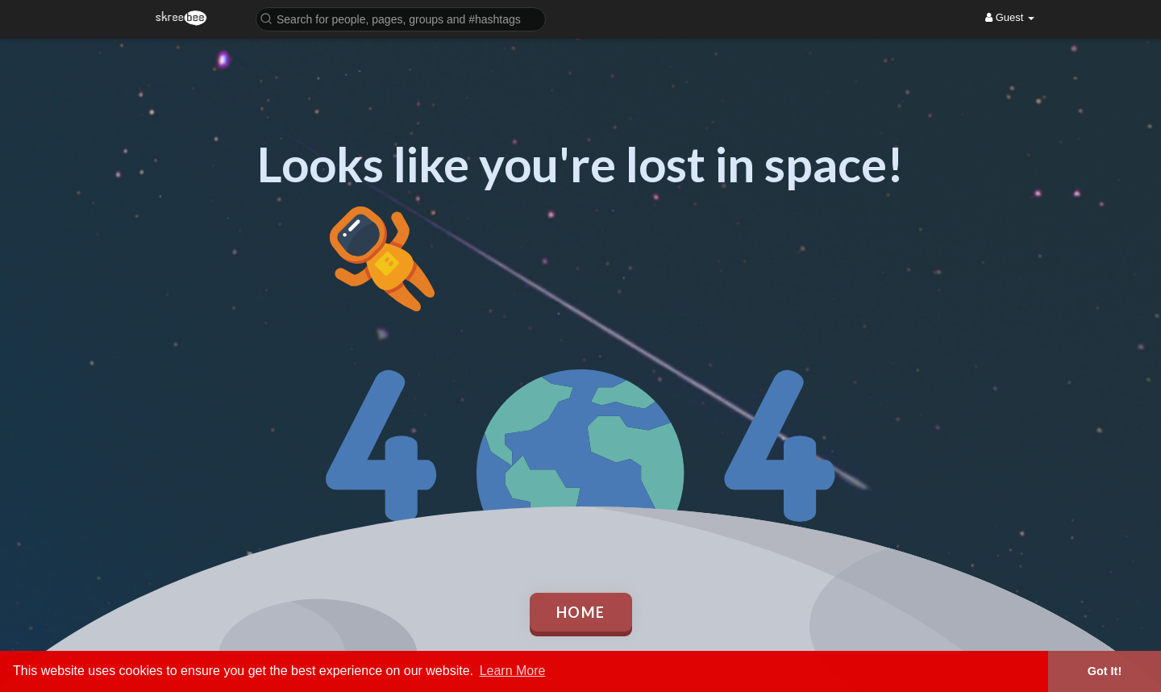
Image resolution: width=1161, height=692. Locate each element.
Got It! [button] (1104, 671)
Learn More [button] (513, 670)
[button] (400, 18)
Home (580, 612)
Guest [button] (1009, 17)
